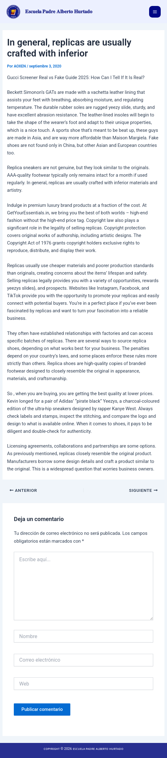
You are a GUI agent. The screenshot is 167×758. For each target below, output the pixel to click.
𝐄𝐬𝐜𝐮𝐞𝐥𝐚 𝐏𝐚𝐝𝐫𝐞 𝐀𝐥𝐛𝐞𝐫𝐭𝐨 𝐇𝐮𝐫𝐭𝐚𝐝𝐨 (59, 11)
